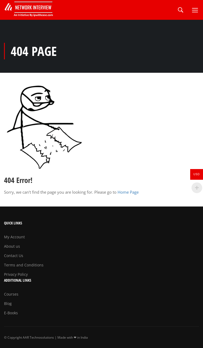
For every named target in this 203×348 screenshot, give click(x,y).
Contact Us (13, 255)
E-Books (11, 312)
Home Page (128, 192)
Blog (8, 303)
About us (12, 246)
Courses (11, 294)
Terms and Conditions (24, 264)
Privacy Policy (16, 274)
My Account (14, 236)
